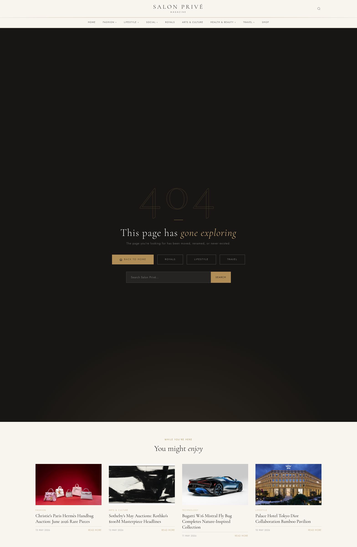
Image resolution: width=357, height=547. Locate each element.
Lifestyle (131, 22)
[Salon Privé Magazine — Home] (178, 8)
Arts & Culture (192, 22)
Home (92, 22)
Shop (265, 22)
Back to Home (133, 259)
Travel (249, 22)
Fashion (110, 22)
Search (221, 277)
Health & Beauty (223, 22)
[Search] (318, 8)
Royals (170, 22)
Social (152, 22)
